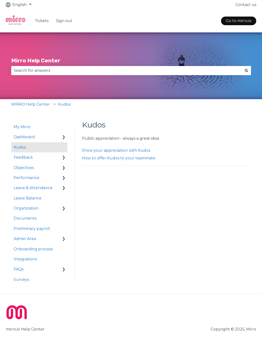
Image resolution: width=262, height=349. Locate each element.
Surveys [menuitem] (21, 279)
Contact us (245, 4)
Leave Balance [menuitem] (27, 198)
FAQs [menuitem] (18, 269)
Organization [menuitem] (26, 208)
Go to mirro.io (238, 20)
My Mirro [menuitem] (22, 127)
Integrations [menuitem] (25, 259)
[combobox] (126, 70)
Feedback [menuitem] (23, 157)
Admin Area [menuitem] (25, 238)
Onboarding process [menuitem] (33, 249)
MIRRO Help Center (30, 104)
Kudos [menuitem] (20, 147)
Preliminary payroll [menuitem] (32, 228)
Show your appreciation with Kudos (116, 150)
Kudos (64, 104)
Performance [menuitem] (26, 177)
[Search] (246, 70)
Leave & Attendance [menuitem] (33, 188)
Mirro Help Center (35, 60)
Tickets (41, 20)
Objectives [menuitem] (24, 167)
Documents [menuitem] (25, 218)
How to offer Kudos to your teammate (119, 158)
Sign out (64, 20)
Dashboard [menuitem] (24, 137)
